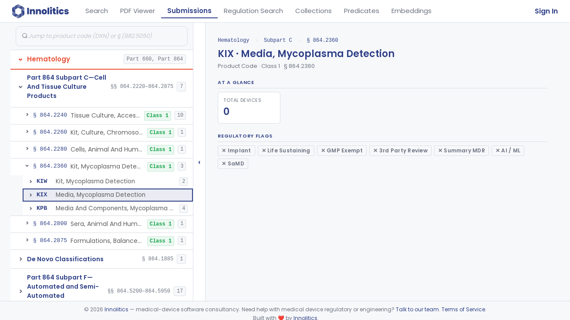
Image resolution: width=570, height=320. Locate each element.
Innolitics (116, 309)
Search (96, 10)
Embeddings (411, 10)
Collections (313, 10)
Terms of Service (463, 309)
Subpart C (278, 40)
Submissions (189, 10)
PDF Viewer (137, 10)
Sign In (546, 11)
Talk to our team (417, 309)
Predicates (361, 10)
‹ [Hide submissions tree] (199, 161)
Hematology (233, 40)
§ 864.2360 (322, 40)
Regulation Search (253, 10)
